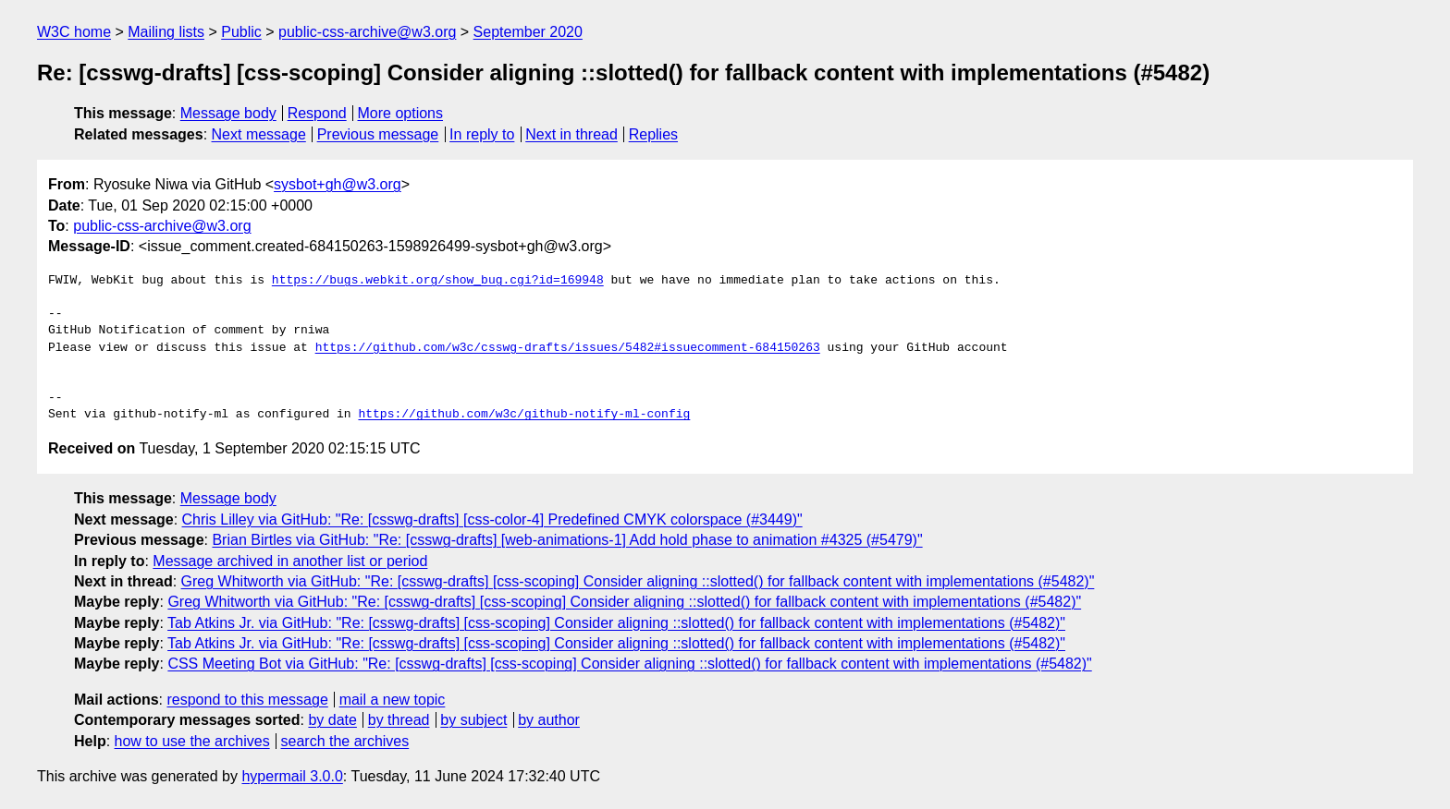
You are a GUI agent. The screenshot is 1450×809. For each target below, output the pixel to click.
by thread (399, 720)
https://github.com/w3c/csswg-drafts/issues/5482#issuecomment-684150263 (567, 348)
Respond (317, 113)
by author (549, 720)
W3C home (74, 32)
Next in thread (571, 134)
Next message (259, 134)
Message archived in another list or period (290, 561)
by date (332, 720)
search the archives (345, 741)
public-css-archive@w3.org (367, 32)
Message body (228, 113)
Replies (653, 134)
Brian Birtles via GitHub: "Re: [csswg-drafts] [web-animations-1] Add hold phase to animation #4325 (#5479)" (567, 540)
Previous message (378, 134)
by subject (473, 720)
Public (241, 32)
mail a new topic (392, 699)
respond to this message (246, 699)
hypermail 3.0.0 (291, 776)
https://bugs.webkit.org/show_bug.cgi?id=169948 (438, 280)
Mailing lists (166, 32)
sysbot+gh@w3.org (337, 184)
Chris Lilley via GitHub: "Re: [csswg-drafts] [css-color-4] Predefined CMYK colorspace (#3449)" (492, 519)
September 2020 (528, 32)
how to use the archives (192, 741)
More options (401, 113)
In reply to (481, 134)
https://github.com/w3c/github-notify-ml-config (524, 414)
